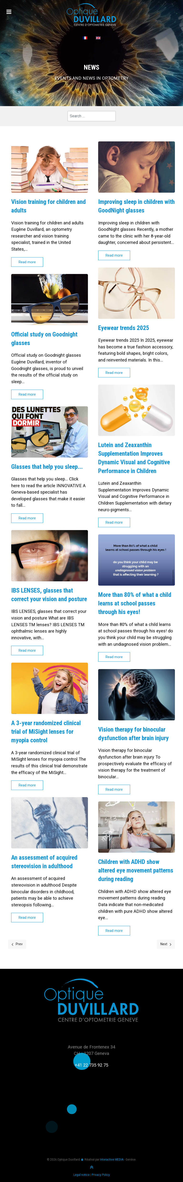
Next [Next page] (165, 944)
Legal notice (81, 1175)
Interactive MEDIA (111, 1159)
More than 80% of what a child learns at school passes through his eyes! (135, 603)
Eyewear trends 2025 (124, 327)
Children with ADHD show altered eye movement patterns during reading (135, 870)
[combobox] (91, 116)
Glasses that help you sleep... (47, 466)
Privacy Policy (101, 1175)
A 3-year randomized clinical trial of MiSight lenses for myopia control (46, 731)
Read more (27, 262)
